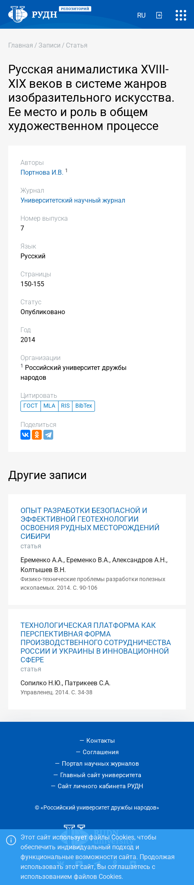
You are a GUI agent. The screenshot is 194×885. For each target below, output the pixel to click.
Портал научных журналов (100, 763)
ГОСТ (30, 405)
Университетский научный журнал (72, 200)
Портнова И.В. (41, 172)
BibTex (83, 405)
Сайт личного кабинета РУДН (100, 786)
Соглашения (101, 752)
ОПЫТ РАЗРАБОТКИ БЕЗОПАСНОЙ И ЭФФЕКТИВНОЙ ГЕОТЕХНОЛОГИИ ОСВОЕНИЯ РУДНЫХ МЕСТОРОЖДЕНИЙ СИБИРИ (90, 523)
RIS (65, 405)
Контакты (100, 740)
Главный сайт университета (100, 775)
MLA (49, 405)
